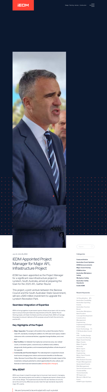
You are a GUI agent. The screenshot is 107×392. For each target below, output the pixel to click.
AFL (90, 298)
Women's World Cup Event (83, 378)
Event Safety (80, 327)
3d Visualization (82, 298)
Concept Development (84, 316)
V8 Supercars (81, 375)
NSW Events (80, 357)
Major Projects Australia (81, 345)
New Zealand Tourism (84, 360)
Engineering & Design (84, 324)
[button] (91, 5)
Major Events (81, 342)
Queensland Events (83, 364)
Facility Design (86, 335)
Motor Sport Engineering (80, 352)
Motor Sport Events (83, 355)
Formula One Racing (83, 338)
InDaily (44, 364)
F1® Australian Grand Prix (84, 332)
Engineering (80, 322)
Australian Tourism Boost (83, 308)
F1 (91, 329)
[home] (23, 5)
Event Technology (82, 329)
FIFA (77, 335)
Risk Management (82, 366)
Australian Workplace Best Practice (84, 312)
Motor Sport (80, 349)
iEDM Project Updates (84, 381)
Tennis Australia (82, 373)
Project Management (83, 362)
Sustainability (81, 371)
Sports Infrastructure (83, 368)
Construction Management (81, 319)
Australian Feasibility (83, 300)
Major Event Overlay (83, 340)
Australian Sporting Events (83, 304)
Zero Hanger (52, 364)
